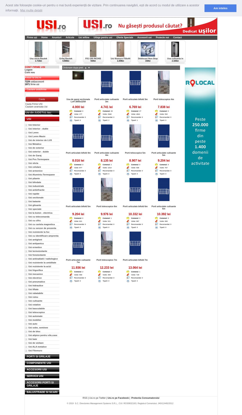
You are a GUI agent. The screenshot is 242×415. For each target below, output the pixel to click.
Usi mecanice (36, 274)
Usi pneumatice (37, 281)
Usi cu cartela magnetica (42, 224)
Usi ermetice (35, 247)
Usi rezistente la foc (39, 231)
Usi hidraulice (36, 285)
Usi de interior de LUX (40, 140)
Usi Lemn (34, 132)
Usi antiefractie (37, 189)
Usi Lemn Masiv (37, 136)
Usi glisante (35, 205)
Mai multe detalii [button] (31, 10)
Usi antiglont (35, 239)
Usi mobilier (35, 319)
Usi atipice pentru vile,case (43, 335)
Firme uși (32, 37)
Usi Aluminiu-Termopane (42, 174)
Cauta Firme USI (33, 104)
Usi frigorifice (36, 270)
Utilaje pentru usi (103, 37)
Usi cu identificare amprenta (44, 235)
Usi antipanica (36, 243)
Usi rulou (33, 296)
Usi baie (33, 339)
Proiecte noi (162, 37)
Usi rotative (35, 304)
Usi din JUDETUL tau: (39, 112)
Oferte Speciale (125, 37)
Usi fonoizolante (37, 254)
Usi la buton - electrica (40, 212)
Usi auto (33, 323)
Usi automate (36, 316)
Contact (177, 37)
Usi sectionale (36, 197)
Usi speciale (35, 209)
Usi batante (35, 201)
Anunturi (56, 37)
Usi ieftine (83, 37)
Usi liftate (34, 289)
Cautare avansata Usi (36, 106)
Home (44, 37)
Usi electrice (35, 277)
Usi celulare (35, 166)
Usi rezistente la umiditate (42, 262)
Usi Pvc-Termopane (39, 159)
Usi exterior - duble (39, 151)
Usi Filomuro (35, 350)
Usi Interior (34, 124)
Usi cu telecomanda (39, 216)
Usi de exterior (36, 147)
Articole (70, 37)
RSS (85, 397)
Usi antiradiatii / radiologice (43, 258)
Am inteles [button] (220, 8)
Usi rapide (34, 193)
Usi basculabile (37, 308)
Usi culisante (35, 300)
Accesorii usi (144, 37)
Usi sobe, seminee (38, 327)
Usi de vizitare (36, 342)
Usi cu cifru (35, 220)
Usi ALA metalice (38, 346)
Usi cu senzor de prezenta (42, 228)
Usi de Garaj (35, 155)
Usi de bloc (35, 331)
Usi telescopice (37, 312)
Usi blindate (35, 182)
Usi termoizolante (38, 251)
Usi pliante (34, 178)
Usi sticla (33, 163)
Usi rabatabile (36, 293)
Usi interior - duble (38, 128)
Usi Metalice (35, 143)
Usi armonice (36, 170)
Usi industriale (36, 186)
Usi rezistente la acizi (40, 266)
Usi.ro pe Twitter (97, 397)
